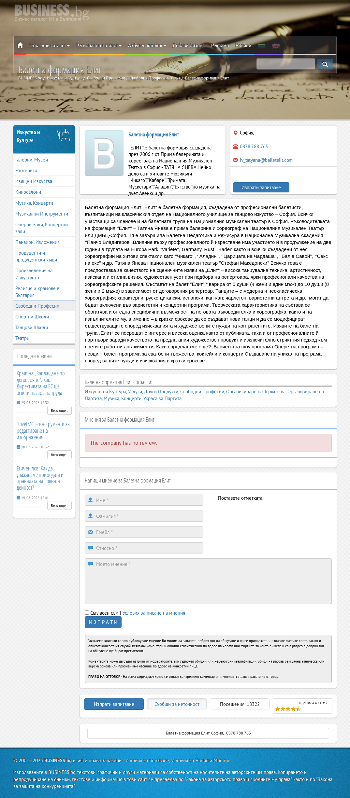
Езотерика (26, 170)
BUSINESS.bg (58, 760)
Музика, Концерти (34, 203)
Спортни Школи (32, 317)
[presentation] (267, 514)
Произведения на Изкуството (33, 273)
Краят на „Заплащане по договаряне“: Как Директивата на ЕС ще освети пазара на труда (41, 382)
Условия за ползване (147, 760)
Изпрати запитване (258, 187)
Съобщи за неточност (176, 704)
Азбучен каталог (147, 45)
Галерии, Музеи (31, 160)
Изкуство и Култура (28, 136)
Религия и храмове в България (37, 291)
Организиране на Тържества (255, 391)
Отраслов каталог (49, 45)
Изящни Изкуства (33, 181)
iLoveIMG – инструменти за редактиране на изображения (43, 430)
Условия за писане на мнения (154, 613)
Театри (22, 338)
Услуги (135, 391)
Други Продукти (161, 391)
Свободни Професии (37, 306)
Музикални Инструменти (41, 214)
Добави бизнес (189, 45)
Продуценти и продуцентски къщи (36, 256)
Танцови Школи (31, 327)
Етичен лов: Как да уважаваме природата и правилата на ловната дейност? (40, 477)
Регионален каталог (99, 45)
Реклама (220, 45)
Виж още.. (59, 410)
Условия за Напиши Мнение (200, 760)
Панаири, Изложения (37, 242)
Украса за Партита (162, 398)
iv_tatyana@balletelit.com (266, 160)
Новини (243, 45)
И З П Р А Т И (103, 622)
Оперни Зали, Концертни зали (41, 227)
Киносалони (28, 192)
